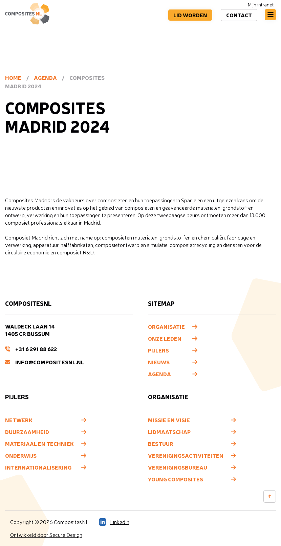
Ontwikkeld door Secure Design (46, 534)
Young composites (175, 479)
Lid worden (190, 15)
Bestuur (160, 443)
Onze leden (164, 338)
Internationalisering (38, 467)
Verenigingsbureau (177, 467)
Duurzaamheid (27, 431)
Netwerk (19, 420)
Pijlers (158, 350)
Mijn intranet (261, 4)
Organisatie (166, 326)
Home (13, 77)
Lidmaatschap (169, 431)
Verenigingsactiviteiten (185, 455)
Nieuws (159, 362)
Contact (239, 15)
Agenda (45, 77)
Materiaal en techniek (39, 443)
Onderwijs (21, 455)
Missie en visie (169, 420)
